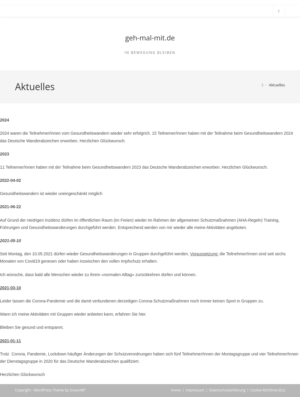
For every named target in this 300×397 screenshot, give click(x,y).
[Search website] (279, 11)
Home (176, 390)
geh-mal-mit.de (150, 37)
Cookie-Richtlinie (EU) (267, 390)
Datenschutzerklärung (227, 390)
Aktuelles (277, 85)
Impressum (195, 390)
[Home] (262, 85)
